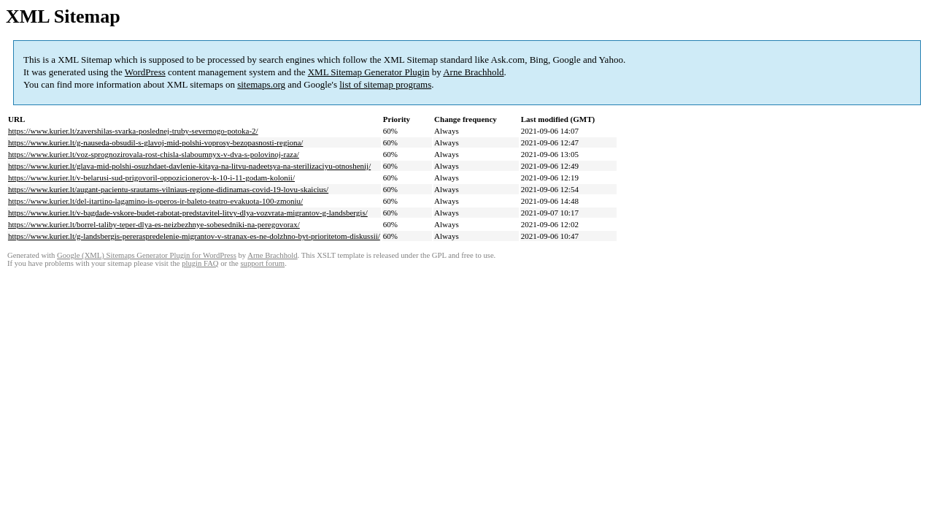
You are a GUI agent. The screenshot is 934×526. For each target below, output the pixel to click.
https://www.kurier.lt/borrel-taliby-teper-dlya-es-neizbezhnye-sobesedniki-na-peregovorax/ (154, 224)
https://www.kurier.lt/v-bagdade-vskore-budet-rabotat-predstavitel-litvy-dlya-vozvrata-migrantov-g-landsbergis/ (188, 212)
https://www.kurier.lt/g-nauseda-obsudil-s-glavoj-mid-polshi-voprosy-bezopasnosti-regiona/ (155, 142)
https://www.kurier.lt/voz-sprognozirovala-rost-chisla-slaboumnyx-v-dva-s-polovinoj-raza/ (153, 154)
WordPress (145, 71)
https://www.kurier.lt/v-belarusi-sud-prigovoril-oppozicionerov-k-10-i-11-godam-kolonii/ (151, 177)
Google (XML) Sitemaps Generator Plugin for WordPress (146, 255)
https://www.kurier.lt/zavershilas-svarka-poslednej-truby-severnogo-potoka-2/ (133, 130)
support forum (262, 263)
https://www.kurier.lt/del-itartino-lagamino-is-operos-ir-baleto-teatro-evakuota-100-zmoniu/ (155, 201)
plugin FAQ (200, 263)
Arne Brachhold (473, 71)
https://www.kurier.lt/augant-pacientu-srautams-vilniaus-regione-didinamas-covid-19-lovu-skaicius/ (168, 189)
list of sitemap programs (385, 84)
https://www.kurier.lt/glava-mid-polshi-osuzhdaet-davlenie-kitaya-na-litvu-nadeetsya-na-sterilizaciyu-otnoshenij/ (189, 165)
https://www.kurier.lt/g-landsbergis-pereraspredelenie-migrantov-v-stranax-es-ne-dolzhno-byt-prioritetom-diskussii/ (194, 236)
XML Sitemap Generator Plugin (369, 71)
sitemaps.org (261, 84)
